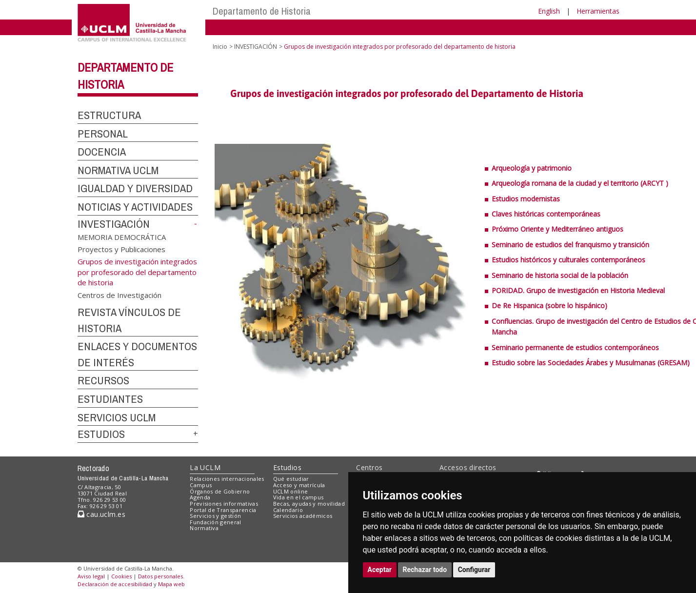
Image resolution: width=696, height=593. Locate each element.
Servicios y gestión (215, 515)
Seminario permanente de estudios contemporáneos (575, 347)
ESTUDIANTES (110, 399)
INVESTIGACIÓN (114, 224)
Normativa (204, 528)
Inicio (220, 46)
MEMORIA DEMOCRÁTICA (122, 236)
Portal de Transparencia (223, 510)
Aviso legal (91, 576)
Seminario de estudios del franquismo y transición (570, 244)
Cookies (121, 576)
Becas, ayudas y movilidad (309, 503)
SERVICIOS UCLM (117, 417)
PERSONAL (103, 133)
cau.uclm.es (101, 514)
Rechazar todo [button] (425, 569)
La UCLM (205, 467)
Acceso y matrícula (299, 485)
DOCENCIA (102, 151)
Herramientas (598, 11)
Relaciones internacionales (227, 478)
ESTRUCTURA (109, 115)
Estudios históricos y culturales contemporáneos (568, 259)
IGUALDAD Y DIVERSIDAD (135, 188)
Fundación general (215, 522)
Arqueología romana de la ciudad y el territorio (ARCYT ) (580, 183)
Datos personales (160, 576)
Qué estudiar (291, 478)
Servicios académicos (303, 515)
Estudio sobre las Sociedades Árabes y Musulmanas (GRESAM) (591, 362)
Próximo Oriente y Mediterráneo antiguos (557, 229)
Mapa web (171, 584)
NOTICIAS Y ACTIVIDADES (135, 206)
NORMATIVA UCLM (118, 170)
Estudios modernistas (526, 198)
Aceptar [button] (380, 569)
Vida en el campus (298, 497)
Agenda (200, 497)
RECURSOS (103, 380)
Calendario (288, 510)
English (549, 11)
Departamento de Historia (262, 11)
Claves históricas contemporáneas (546, 213)
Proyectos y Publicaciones (121, 249)
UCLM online (290, 491)
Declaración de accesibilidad (115, 584)
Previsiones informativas (224, 503)
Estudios (287, 467)
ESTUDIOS (101, 434)
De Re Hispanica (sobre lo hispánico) (549, 305)
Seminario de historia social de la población (560, 275)
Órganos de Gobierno (220, 491)
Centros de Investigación (119, 294)
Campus (201, 485)
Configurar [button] (474, 569)
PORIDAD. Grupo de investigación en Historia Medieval (578, 290)
